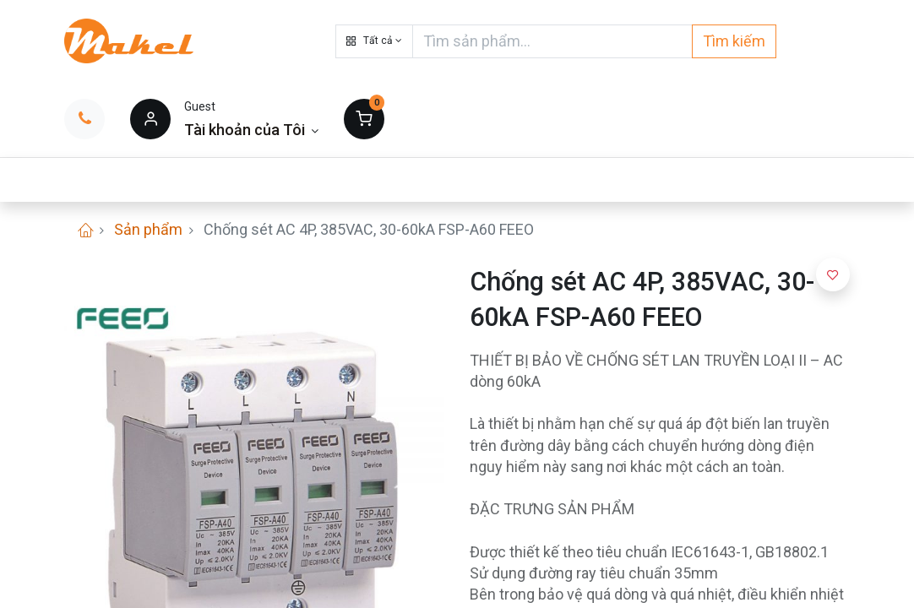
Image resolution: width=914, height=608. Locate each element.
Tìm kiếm (734, 41)
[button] (374, 41)
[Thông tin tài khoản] (251, 129)
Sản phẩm (148, 229)
